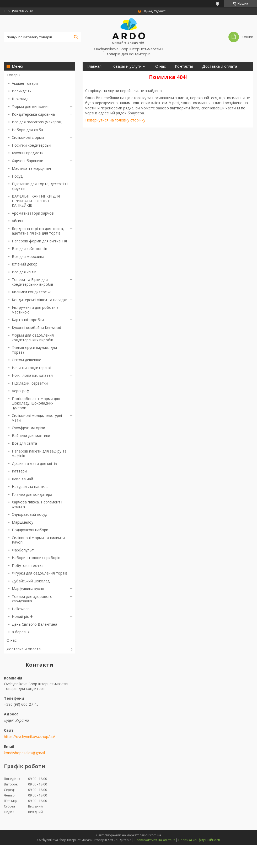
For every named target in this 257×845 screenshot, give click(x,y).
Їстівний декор (25, 264)
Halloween (21, 608)
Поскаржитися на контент (155, 840)
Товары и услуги (126, 66)
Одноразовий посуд (29, 514)
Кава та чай (22, 478)
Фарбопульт (23, 550)
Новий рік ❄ (22, 616)
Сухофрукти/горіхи (28, 427)
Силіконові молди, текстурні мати (37, 418)
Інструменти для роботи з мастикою (35, 310)
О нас (12, 640)
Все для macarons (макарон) (37, 121)
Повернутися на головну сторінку (115, 120)
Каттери (19, 471)
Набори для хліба (27, 129)
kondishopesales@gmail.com (27, 753)
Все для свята (24, 443)
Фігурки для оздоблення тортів (39, 573)
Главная (94, 66)
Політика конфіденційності (199, 840)
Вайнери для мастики (31, 435)
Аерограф (20, 390)
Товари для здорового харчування (32, 599)
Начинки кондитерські (31, 367)
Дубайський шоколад (31, 580)
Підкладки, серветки (30, 383)
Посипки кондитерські (31, 145)
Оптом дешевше (26, 359)
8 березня (21, 631)
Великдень (21, 90)
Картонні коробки (28, 319)
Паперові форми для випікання (39, 240)
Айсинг (18, 220)
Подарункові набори (30, 529)
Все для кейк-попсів (29, 248)
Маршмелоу (22, 522)
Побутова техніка (28, 565)
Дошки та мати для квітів (34, 463)
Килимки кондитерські (31, 291)
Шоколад (20, 98)
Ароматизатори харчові (33, 213)
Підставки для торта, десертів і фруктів (40, 186)
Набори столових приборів (36, 557)
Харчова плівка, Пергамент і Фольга (37, 504)
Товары (13, 74)
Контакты (184, 66)
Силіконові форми (28, 137)
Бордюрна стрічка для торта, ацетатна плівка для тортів (38, 231)
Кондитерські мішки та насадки (39, 299)
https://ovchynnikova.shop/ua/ (29, 736)
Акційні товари (25, 83)
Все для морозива (28, 256)
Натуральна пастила (30, 486)
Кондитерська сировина (33, 114)
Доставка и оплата (24, 648)
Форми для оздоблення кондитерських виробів (33, 337)
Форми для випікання (31, 106)
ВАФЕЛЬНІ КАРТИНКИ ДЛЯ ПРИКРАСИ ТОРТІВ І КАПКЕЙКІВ (36, 201)
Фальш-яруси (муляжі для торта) (34, 350)
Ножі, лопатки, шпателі (32, 375)
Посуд (17, 176)
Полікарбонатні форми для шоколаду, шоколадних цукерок (36, 403)
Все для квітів (24, 271)
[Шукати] (76, 37)
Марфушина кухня (28, 588)
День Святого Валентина (34, 624)
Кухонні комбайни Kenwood (36, 327)
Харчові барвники (27, 160)
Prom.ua (154, 835)
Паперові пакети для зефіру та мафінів (39, 453)
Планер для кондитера (32, 494)
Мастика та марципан (31, 168)
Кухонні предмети (28, 152)
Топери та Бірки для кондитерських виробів (32, 282)
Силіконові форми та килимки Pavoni (38, 540)
